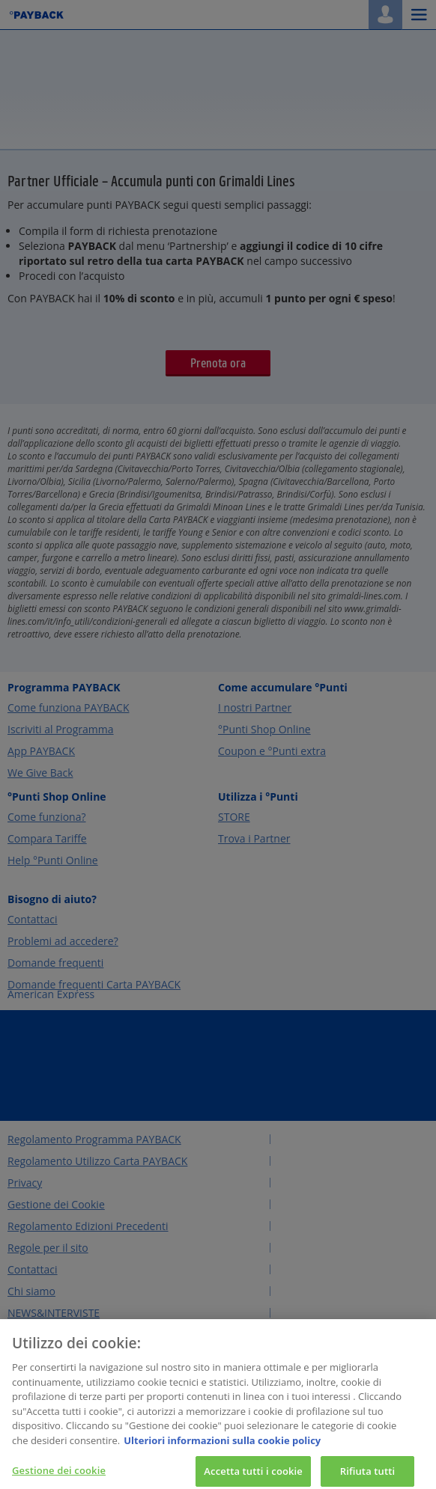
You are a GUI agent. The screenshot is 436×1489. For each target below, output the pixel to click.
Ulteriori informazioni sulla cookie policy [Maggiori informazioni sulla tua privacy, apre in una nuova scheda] (222, 1447)
